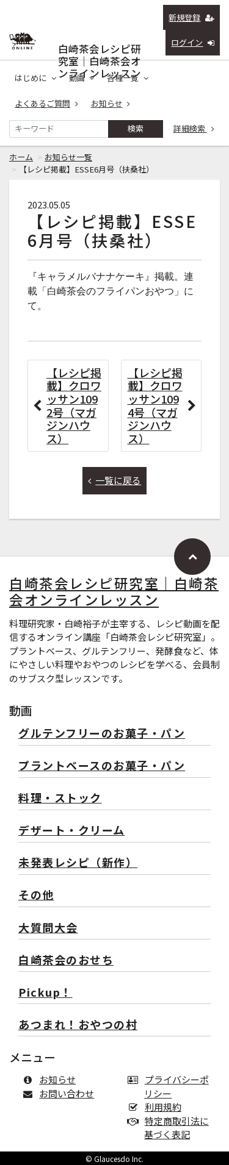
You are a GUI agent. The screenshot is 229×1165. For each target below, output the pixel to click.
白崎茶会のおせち (66, 960)
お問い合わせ (60, 1093)
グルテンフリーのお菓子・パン (101, 734)
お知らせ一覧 (68, 157)
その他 (36, 895)
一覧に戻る (115, 480)
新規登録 (191, 17)
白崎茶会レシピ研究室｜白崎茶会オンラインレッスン (99, 46)
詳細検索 (194, 128)
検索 (136, 128)
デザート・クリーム (71, 831)
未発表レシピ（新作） (77, 863)
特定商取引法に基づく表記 (171, 1127)
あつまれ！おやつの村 (77, 1025)
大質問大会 (48, 928)
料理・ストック (60, 798)
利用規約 (157, 1106)
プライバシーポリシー (171, 1086)
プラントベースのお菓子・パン (101, 766)
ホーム (21, 157)
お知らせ (111, 103)
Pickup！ (45, 993)
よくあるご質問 (46, 103)
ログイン (192, 42)
